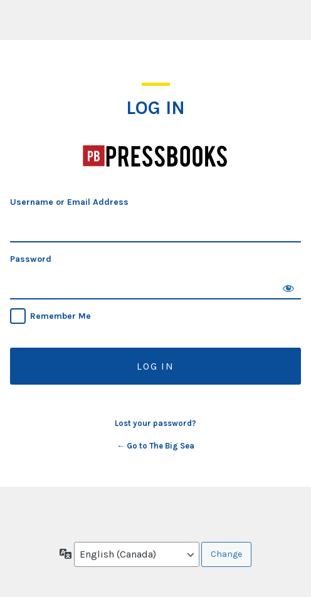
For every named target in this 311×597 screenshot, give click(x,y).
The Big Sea (155, 156)
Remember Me (60, 316)
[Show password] (288, 286)
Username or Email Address (69, 202)
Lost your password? (155, 423)
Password (30, 259)
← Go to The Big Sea (155, 445)
